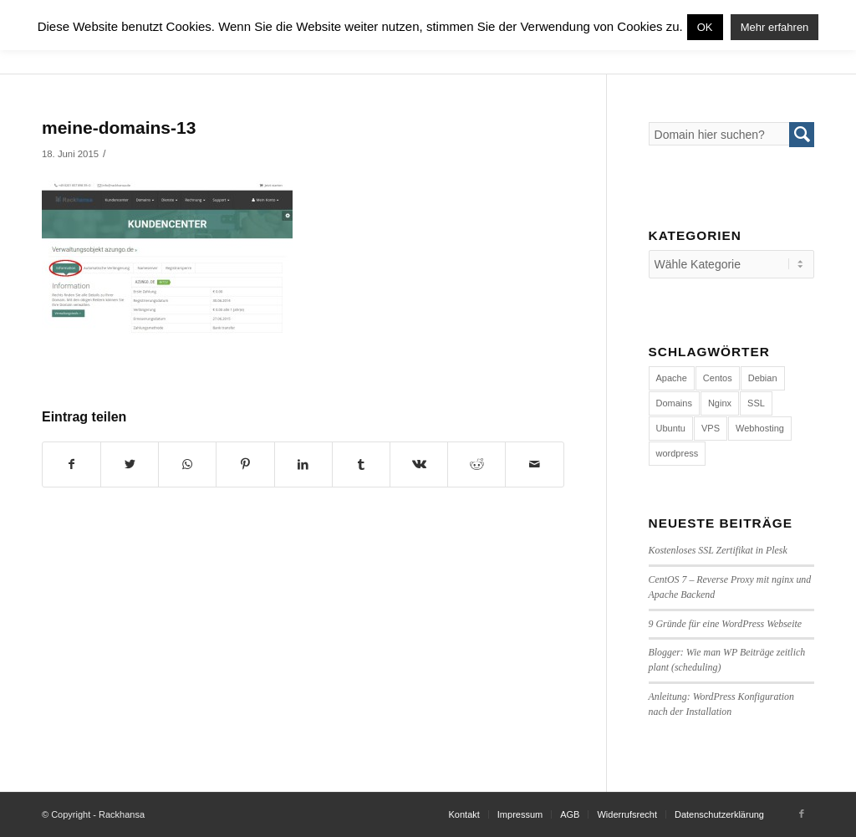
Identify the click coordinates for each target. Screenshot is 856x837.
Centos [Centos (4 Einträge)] (717, 378)
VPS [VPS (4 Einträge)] (710, 428)
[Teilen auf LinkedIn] (303, 464)
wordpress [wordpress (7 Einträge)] (677, 453)
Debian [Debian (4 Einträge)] (762, 378)
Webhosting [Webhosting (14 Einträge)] (760, 428)
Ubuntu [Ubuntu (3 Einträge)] (670, 428)
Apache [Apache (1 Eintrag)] (671, 378)
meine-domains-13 (119, 127)
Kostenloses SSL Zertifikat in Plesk (718, 550)
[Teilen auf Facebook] (71, 464)
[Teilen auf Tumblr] (361, 464)
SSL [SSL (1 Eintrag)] (756, 403)
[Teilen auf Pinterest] (245, 464)
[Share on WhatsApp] (187, 464)
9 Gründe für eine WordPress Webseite (725, 624)
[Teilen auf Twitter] (129, 464)
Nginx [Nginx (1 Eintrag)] (719, 403)
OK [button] (705, 27)
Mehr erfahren (775, 27)
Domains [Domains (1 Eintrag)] (674, 403)
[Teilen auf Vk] (418, 464)
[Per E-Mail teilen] (534, 464)
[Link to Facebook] (801, 813)
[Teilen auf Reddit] (476, 464)
